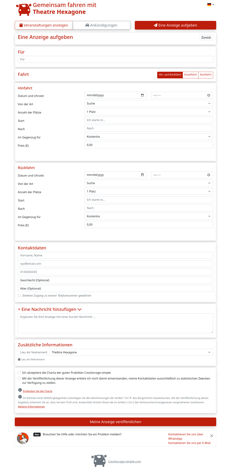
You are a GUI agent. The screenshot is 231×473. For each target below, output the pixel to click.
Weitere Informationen (31, 406)
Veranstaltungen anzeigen (43, 25)
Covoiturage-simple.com (115, 461)
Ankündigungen (101, 25)
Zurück (206, 37)
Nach (21, 129)
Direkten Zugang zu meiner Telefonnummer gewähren (56, 295)
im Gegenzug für (29, 137)
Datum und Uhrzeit (31, 96)
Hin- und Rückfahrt (170, 74)
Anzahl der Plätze (29, 112)
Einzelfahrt (190, 74)
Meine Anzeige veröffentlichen (115, 421)
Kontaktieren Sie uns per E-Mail (189, 443)
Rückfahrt (206, 74)
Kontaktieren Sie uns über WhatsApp (185, 436)
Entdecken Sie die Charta (37, 391)
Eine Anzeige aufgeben (175, 25)
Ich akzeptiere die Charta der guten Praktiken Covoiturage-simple (66, 373)
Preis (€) (23, 146)
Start (21, 121)
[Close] (211, 436)
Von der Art (25, 104)
